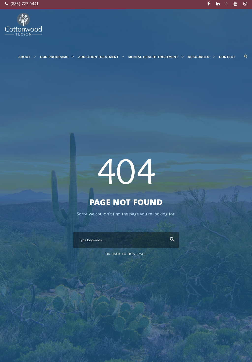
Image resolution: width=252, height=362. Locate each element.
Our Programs (54, 57)
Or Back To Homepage (126, 254)
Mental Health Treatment (153, 57)
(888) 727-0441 (21, 4)
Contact (227, 57)
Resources (198, 57)
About (24, 57)
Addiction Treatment (98, 57)
